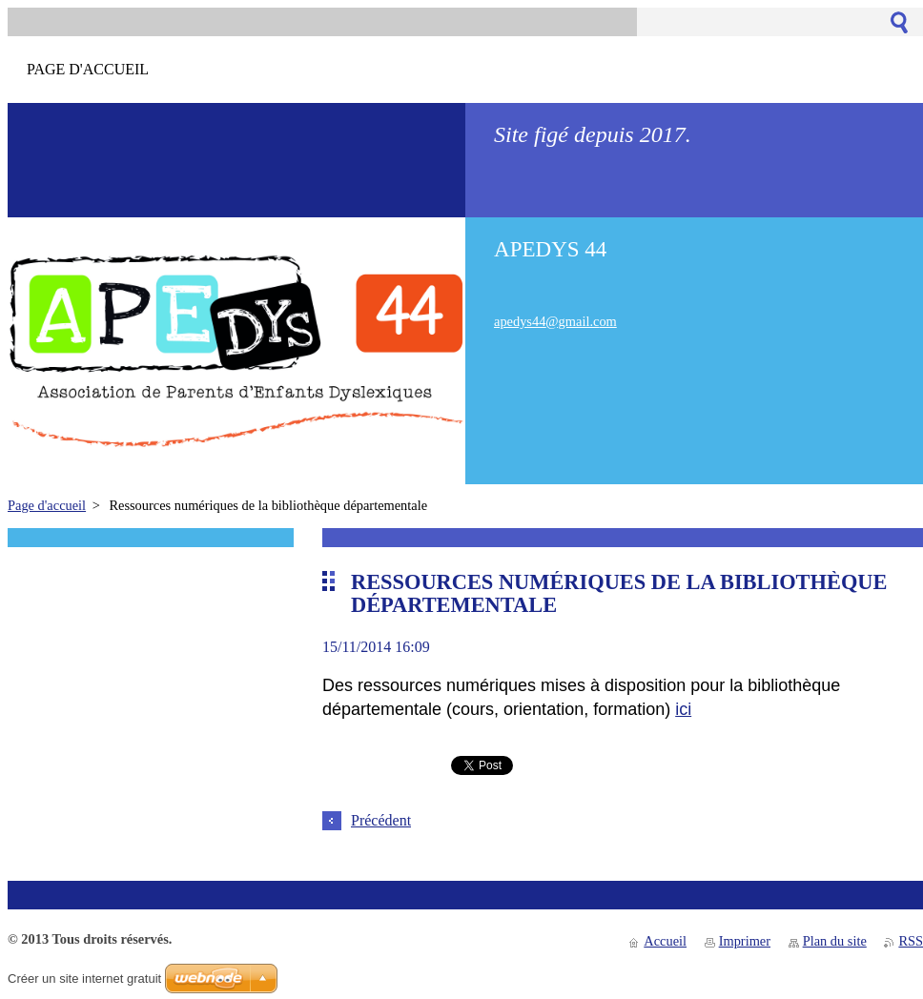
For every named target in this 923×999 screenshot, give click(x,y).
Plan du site (835, 940)
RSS (910, 940)
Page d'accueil (47, 505)
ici (683, 709)
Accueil (665, 940)
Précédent (381, 820)
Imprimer (744, 940)
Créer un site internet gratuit (84, 978)
